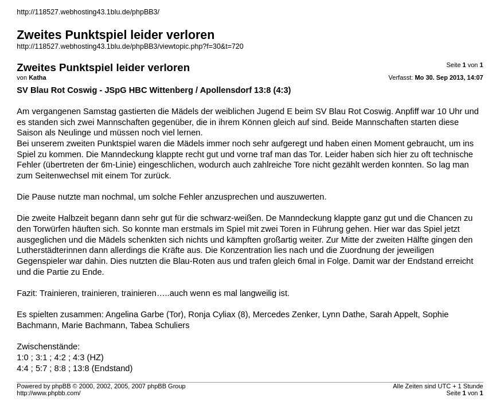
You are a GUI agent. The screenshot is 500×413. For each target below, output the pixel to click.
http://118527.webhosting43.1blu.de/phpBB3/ (88, 12)
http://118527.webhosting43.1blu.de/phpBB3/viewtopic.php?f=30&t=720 (130, 46)
